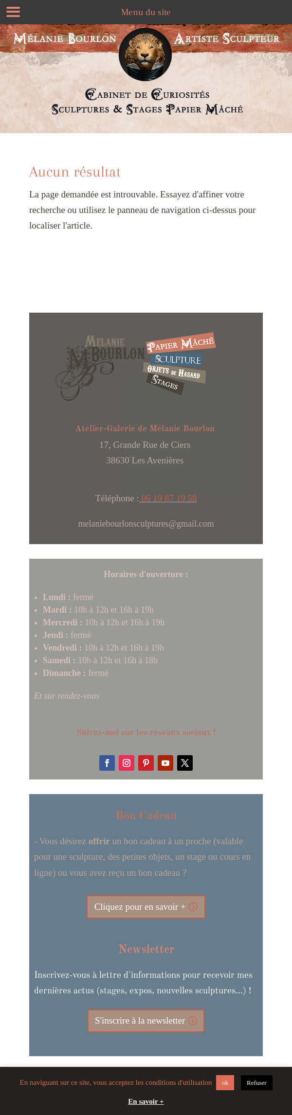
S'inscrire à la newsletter (140, 1020)
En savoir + (146, 1101)
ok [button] (225, 1082)
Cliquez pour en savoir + (140, 907)
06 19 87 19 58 (168, 498)
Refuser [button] (256, 1082)
